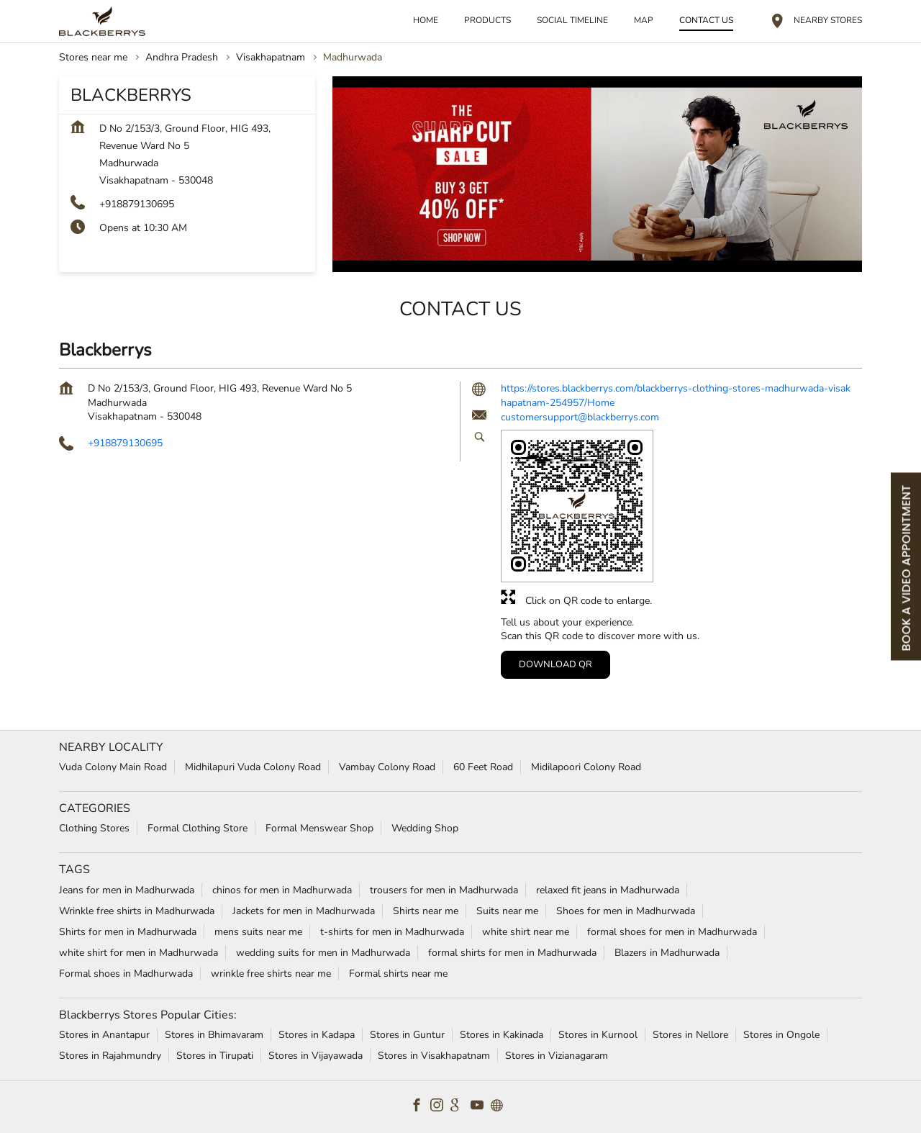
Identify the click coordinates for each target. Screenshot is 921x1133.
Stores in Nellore (690, 1035)
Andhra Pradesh (181, 57)
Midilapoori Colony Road (586, 767)
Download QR (555, 663)
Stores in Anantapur (104, 1035)
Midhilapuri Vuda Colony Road (253, 767)
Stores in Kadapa (316, 1035)
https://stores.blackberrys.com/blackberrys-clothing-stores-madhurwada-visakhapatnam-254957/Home (675, 396)
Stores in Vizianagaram (556, 1055)
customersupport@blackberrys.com (580, 417)
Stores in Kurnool (598, 1035)
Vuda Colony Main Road (113, 767)
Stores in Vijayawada (315, 1055)
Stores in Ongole (781, 1035)
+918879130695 (136, 204)
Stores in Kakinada (501, 1035)
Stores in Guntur (407, 1035)
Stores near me (93, 57)
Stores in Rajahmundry (110, 1055)
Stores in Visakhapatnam (434, 1055)
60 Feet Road (483, 767)
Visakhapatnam (270, 57)
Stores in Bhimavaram (214, 1035)
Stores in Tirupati (214, 1055)
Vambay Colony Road (387, 767)
